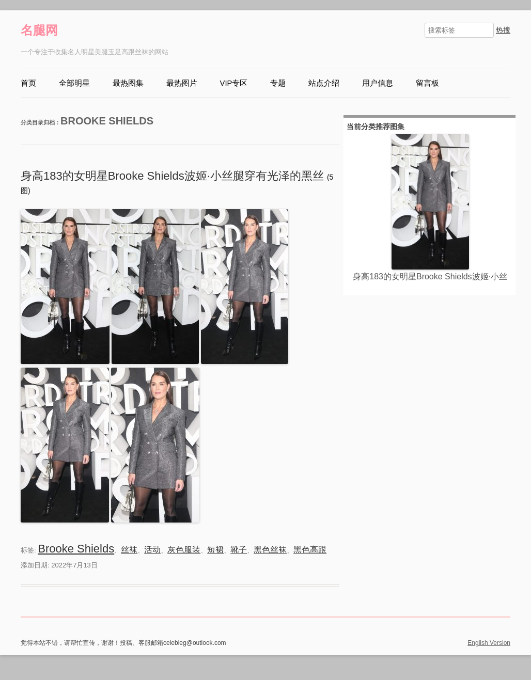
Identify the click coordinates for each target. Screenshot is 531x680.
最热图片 (181, 83)
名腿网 (39, 30)
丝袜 (129, 549)
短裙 (215, 549)
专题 (278, 83)
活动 (152, 549)
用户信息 (377, 83)
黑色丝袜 (270, 549)
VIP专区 (234, 83)
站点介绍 (323, 83)
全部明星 (74, 83)
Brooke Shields (76, 548)
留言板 (427, 83)
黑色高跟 (309, 549)
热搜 (503, 30)
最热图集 (128, 83)
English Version (488, 642)
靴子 (238, 549)
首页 (28, 83)
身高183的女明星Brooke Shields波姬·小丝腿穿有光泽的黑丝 (174, 175)
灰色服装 (183, 549)
